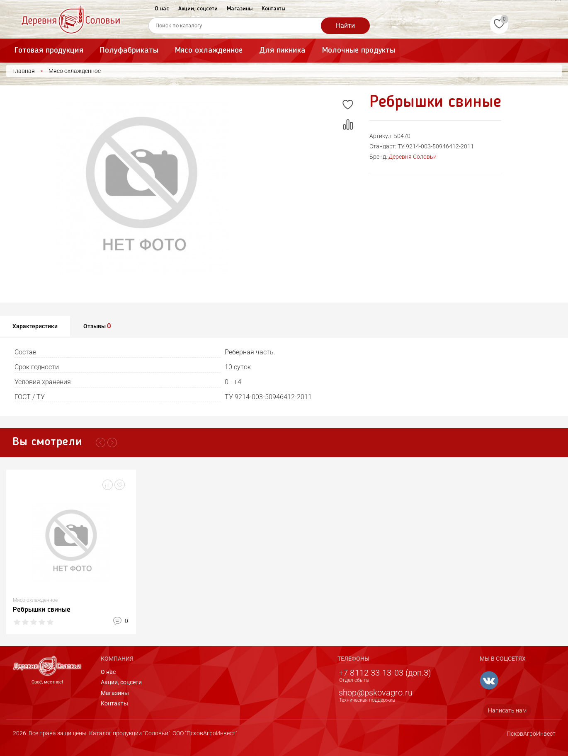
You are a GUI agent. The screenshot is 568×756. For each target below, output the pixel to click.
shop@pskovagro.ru (376, 693)
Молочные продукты (358, 50)
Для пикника (282, 50)
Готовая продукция (49, 50)
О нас (162, 9)
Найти (345, 25)
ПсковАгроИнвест (531, 733)
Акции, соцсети (198, 9)
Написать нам (507, 710)
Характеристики (35, 326)
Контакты (273, 9)
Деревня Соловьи (412, 156)
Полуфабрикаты (129, 50)
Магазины (239, 9)
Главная (23, 71)
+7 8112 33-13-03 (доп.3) (385, 673)
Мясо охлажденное (209, 50)
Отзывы (97, 326)
